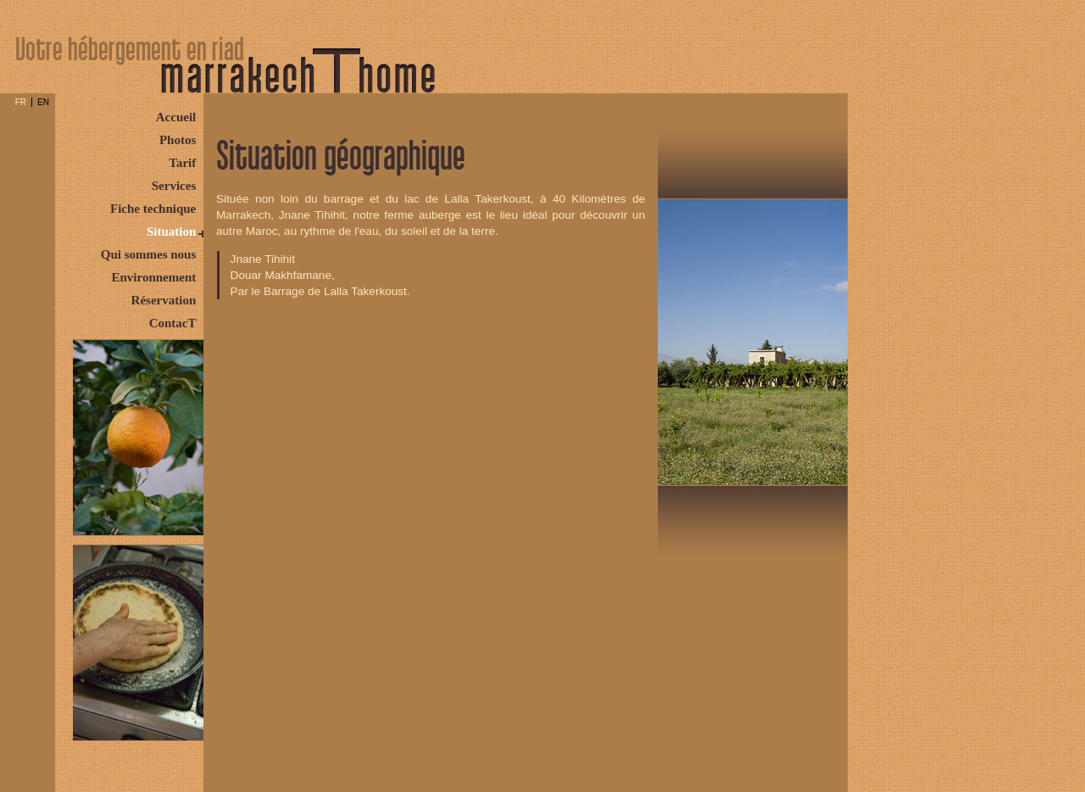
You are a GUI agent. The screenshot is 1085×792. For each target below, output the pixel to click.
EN (43, 102)
